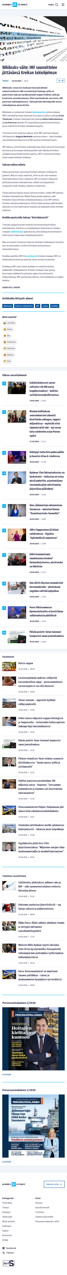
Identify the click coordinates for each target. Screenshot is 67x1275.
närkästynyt (17, 231)
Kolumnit (7, 1235)
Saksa (45, 306)
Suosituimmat (42, 1207)
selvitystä (31, 256)
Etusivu (38, 1202)
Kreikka (54, 306)
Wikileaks (7, 306)
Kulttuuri (6, 1226)
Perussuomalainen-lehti (47, 1221)
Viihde (5, 1240)
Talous (5, 80)
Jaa (60, 80)
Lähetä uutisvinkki (44, 1216)
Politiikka (7, 1202)
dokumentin (38, 112)
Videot (5, 1230)
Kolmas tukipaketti (24, 306)
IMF (37, 306)
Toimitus (39, 1212)
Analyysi (6, 1212)
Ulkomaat (7, 1216)
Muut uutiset (8, 1221)
